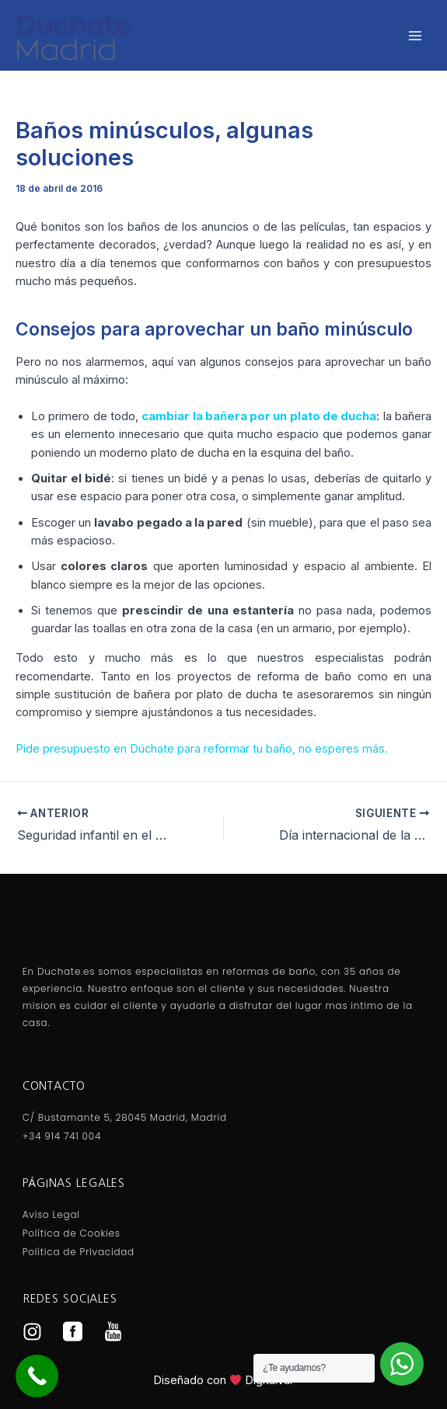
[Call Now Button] (37, 1376)
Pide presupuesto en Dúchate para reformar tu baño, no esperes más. (202, 749)
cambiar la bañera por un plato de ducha (258, 416)
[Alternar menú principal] (415, 35)
